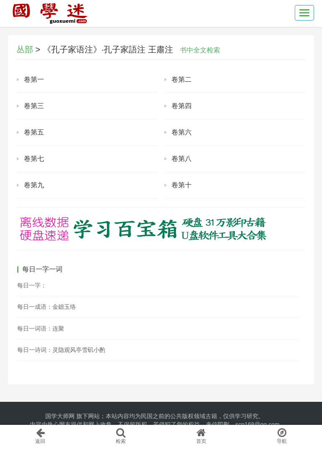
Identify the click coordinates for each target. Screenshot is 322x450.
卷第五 (34, 132)
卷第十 (181, 185)
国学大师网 (60, 416)
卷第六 (181, 132)
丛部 (24, 49)
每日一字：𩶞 (32, 285)
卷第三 (34, 105)
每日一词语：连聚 (40, 328)
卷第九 (34, 185)
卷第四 (181, 105)
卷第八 (181, 158)
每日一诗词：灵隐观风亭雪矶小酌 (61, 350)
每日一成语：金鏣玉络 (46, 306)
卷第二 (181, 79)
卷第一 (34, 79)
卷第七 (34, 158)
